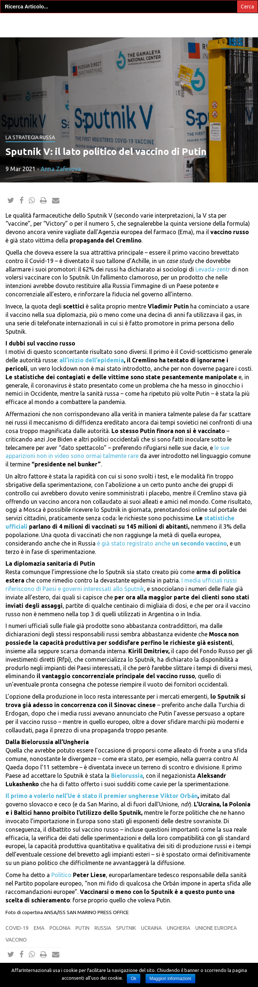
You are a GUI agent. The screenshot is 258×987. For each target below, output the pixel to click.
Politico (61, 875)
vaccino (16, 940)
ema (39, 928)
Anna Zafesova (61, 169)
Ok (133, 978)
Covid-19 (17, 928)
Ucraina (151, 928)
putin (82, 928)
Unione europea (216, 928)
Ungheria (178, 928)
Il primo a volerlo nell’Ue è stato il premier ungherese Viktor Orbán (101, 795)
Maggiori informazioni (170, 978)
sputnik (126, 928)
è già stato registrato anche (162, 543)
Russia (103, 928)
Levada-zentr (212, 269)
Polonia (59, 928)
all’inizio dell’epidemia (91, 360)
